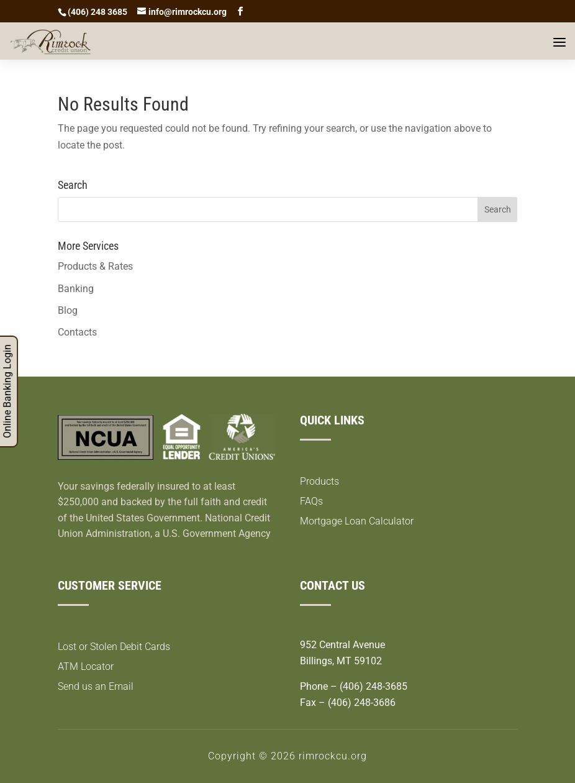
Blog (68, 310)
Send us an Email (96, 686)
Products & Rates (95, 266)
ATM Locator (86, 666)
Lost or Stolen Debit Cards (114, 646)
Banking (76, 289)
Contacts (77, 332)
